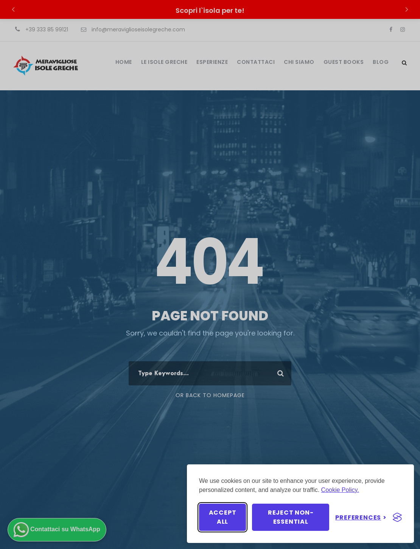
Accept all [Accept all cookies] (222, 517)
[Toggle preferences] (361, 517)
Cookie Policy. (340, 490)
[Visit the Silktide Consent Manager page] (397, 517)
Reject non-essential (291, 517)
